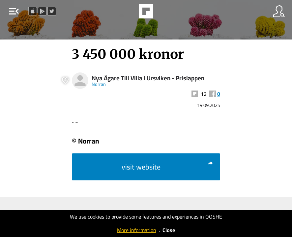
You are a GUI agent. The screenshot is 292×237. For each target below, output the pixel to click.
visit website (168, 167)
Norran (99, 84)
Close (168, 230)
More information (136, 230)
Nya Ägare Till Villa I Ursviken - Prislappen (148, 78)
